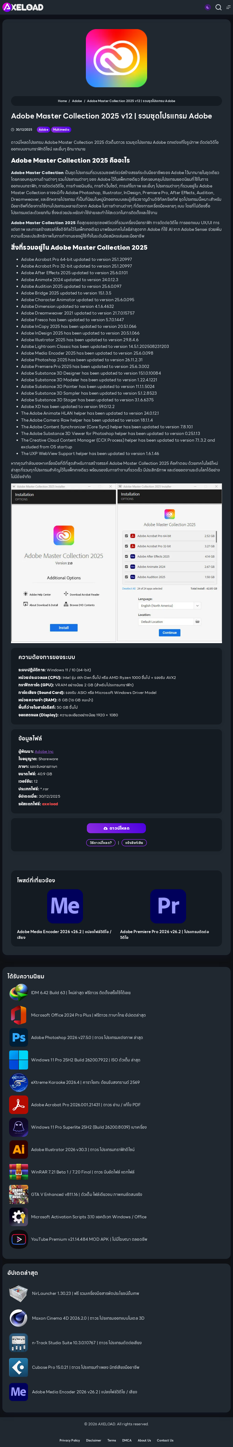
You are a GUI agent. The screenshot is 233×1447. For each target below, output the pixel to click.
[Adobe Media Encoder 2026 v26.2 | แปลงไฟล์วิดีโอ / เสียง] (65, 906)
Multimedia (61, 129)
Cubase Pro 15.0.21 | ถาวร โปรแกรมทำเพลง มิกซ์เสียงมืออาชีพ (85, 1367)
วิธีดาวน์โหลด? (101, 842)
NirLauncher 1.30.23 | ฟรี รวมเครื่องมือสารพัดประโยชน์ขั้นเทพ (85, 1293)
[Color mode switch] (208, 7)
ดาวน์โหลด (116, 828)
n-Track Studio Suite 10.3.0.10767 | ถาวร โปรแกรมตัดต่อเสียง (87, 1343)
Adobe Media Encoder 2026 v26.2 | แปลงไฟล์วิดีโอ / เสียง (64, 935)
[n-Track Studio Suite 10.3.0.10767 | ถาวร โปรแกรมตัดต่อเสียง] (18, 1342)
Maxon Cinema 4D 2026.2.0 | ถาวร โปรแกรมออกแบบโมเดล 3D (88, 1318)
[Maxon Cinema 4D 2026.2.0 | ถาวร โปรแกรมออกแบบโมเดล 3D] (18, 1318)
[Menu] (228, 7)
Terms (111, 1440)
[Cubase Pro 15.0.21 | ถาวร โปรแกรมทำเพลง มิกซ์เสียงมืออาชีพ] (18, 1367)
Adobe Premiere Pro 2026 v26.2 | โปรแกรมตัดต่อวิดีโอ (164, 935)
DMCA (127, 1440)
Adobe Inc (44, 752)
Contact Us (165, 1440)
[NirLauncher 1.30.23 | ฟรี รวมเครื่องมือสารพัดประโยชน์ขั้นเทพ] (18, 1293)
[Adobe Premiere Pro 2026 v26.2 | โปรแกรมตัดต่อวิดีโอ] (168, 906)
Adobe (43, 129)
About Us (144, 1440)
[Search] (219, 7)
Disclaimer (93, 1440)
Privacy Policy (70, 1440)
